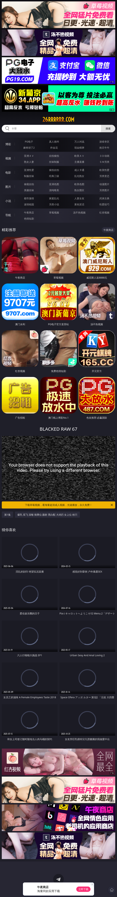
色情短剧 (29, 218)
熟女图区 (79, 190)
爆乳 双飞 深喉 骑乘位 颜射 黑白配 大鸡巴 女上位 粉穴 (47, 514)
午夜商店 (29, 212)
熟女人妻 (29, 161)
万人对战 (79, 141)
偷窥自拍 (29, 184)
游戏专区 (104, 141)
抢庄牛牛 (104, 147)
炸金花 (54, 147)
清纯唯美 (54, 190)
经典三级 (54, 176)
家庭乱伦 (54, 198)
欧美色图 (79, 184)
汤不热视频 (79, 212)
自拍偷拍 (54, 155)
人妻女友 (79, 198)
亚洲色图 (54, 184)
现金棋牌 (79, 147)
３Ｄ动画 (104, 155)
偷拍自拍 (54, 170)
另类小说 (54, 204)
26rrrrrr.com (58, 119)
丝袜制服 (54, 161)
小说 (8, 201)
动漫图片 (104, 184)
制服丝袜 (29, 176)
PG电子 (29, 141)
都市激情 (29, 198)
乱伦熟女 (79, 176)
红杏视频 (104, 212)
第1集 (7, 514)
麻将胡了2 (29, 147)
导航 (8, 215)
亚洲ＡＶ (29, 155)
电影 (8, 172)
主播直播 (79, 161)
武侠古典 (104, 198)
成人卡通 (79, 170)
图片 (8, 187)
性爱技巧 (104, 204)
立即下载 (83, 889)
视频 (8, 158)
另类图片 (104, 190)
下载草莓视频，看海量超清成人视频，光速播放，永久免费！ (69, 505)
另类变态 (104, 176)
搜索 (108, 128)
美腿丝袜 (29, 190)
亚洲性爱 (29, 170)
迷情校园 (29, 204)
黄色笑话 (79, 204)
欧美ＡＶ (79, 155)
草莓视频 (54, 212)
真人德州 (54, 141)
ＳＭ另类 (104, 161)
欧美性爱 (104, 170)
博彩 (8, 144)
